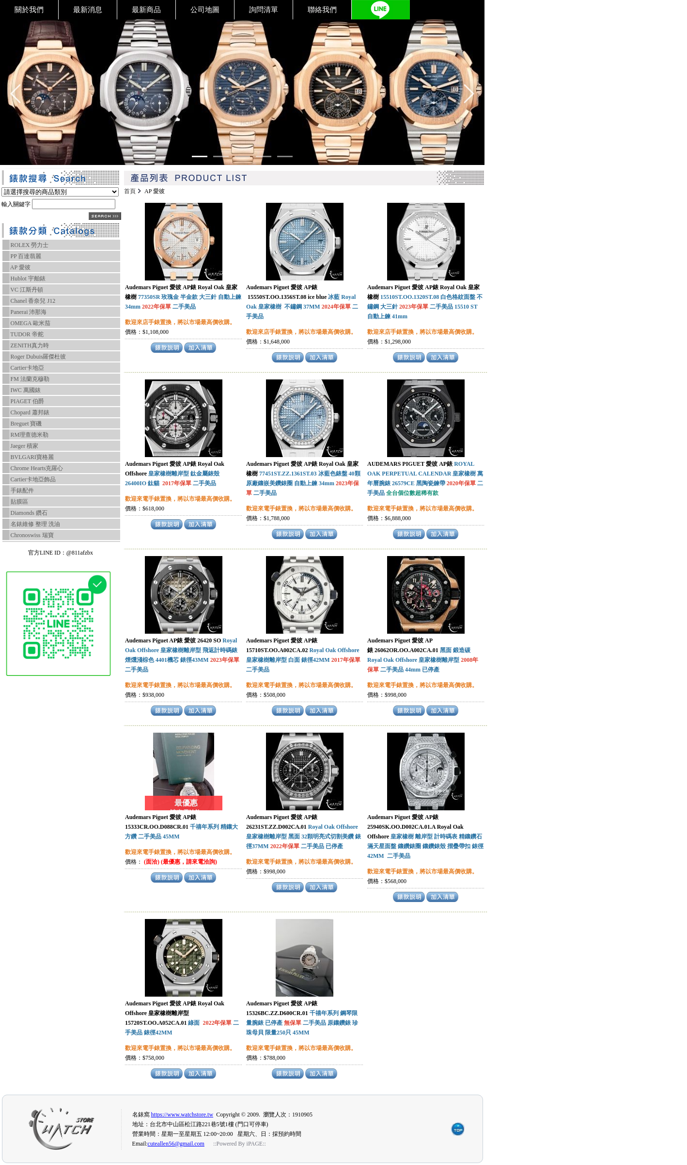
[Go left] (15, 93)
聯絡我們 (322, 10)
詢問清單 (263, 10)
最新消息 (87, 10)
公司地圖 (204, 10)
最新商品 (146, 10)
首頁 (130, 191)
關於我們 (29, 10)
